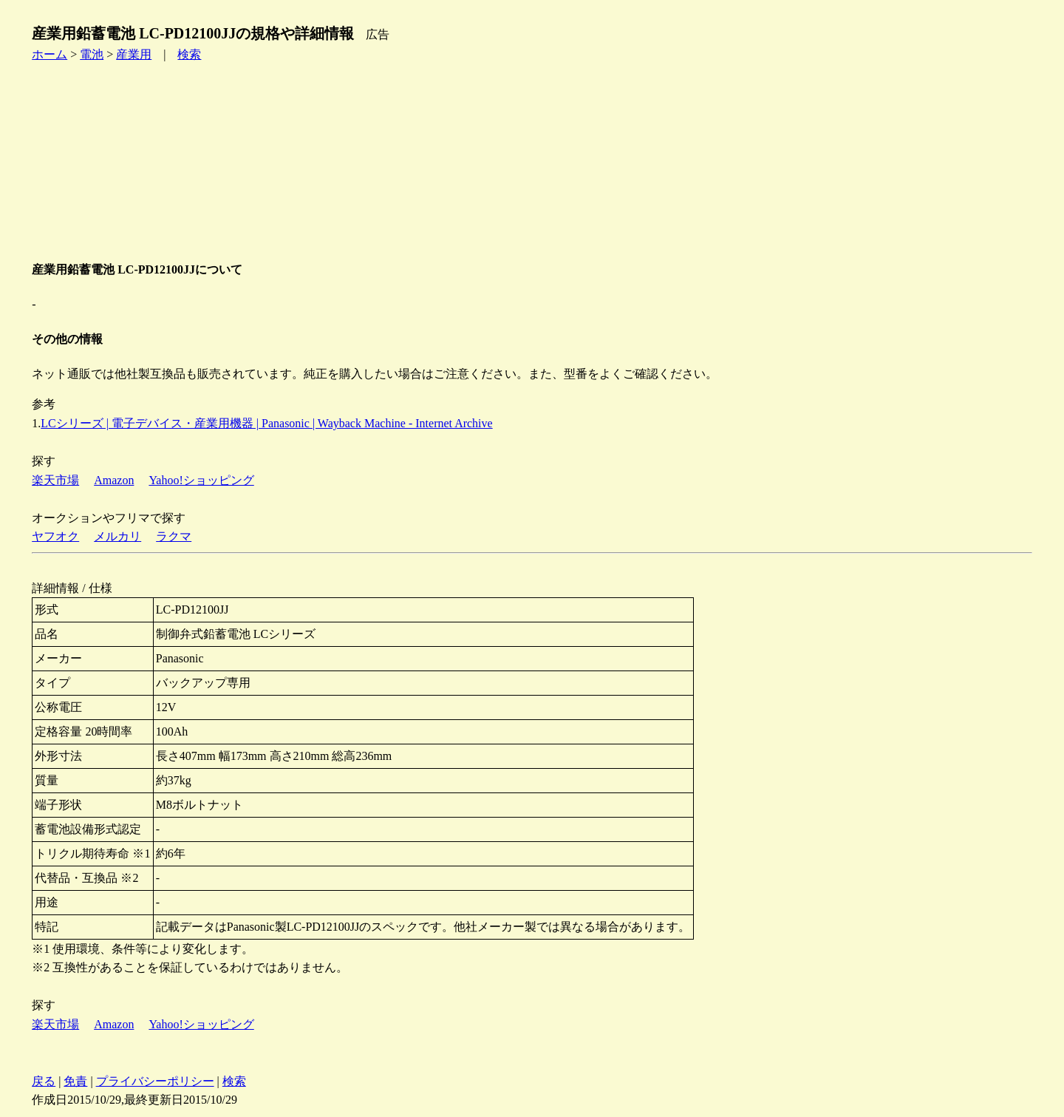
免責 (75, 1081)
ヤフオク (55, 536)
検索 (189, 54)
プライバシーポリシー (155, 1081)
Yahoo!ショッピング (201, 480)
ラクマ (173, 536)
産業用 (133, 54)
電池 (91, 54)
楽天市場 (55, 480)
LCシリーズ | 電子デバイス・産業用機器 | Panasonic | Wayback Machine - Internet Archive (266, 423)
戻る (43, 1081)
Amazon (114, 480)
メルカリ (117, 536)
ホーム (49, 54)
